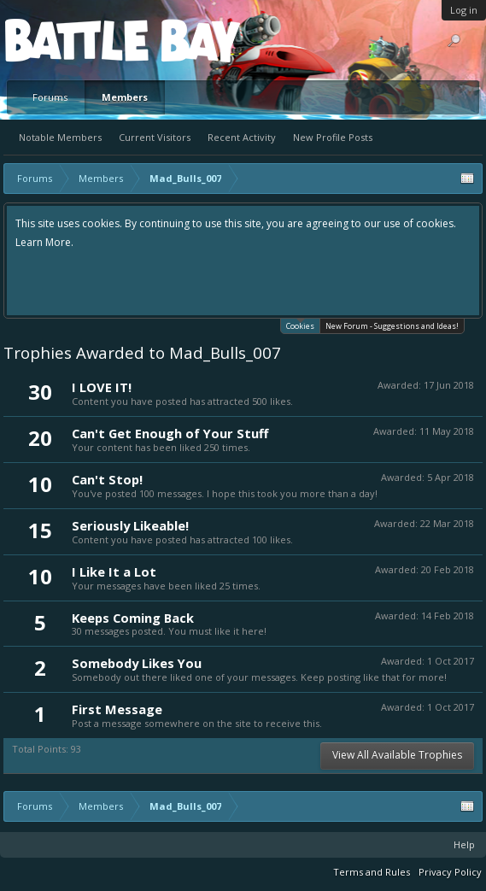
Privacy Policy (450, 871)
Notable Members (60, 137)
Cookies (300, 325)
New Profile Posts (332, 137)
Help (464, 844)
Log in (463, 9)
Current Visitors (154, 137)
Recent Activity (242, 137)
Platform (67, 39)
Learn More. (44, 242)
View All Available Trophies (397, 754)
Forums (49, 97)
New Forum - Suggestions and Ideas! (392, 325)
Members (125, 97)
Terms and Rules (371, 871)
